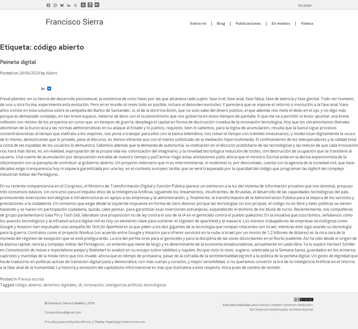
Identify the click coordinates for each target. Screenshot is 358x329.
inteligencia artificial (124, 285)
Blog (221, 23)
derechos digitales (59, 285)
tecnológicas (155, 285)
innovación (94, 285)
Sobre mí (198, 23)
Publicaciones (248, 23)
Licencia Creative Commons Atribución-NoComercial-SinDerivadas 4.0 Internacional (281, 307)
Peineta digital (18, 62)
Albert (51, 73)
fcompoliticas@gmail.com (63, 312)
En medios (281, 23)
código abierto (28, 285)
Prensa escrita (31, 279)
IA (80, 285)
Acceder (305, 5)
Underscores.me (133, 322)
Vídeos (307, 23)
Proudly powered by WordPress (68, 322)
